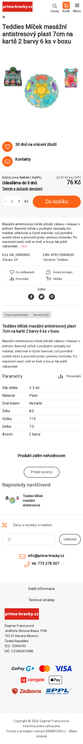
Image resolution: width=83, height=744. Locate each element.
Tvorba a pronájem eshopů (25, 731)
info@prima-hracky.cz (46, 555)
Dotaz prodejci (62, 272)
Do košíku (56, 202)
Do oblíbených (25, 272)
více (24, 246)
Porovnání (22, 278)
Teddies (62, 260)
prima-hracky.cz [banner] (17, 7)
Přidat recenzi (41, 472)
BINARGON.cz (56, 731)
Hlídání (57, 278)
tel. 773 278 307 (45, 563)
